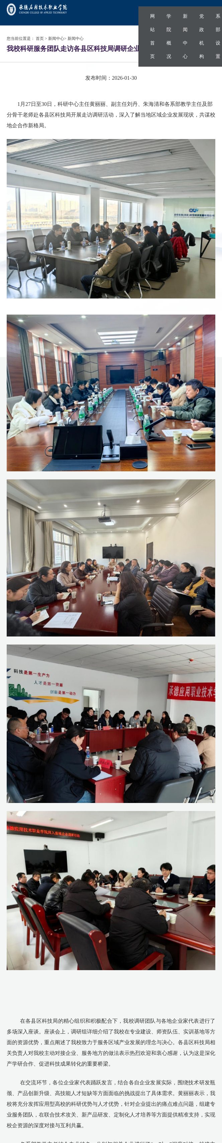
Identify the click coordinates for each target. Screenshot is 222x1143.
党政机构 (201, 36)
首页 (40, 38)
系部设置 (218, 36)
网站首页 (152, 36)
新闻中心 (185, 36)
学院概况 (168, 36)
